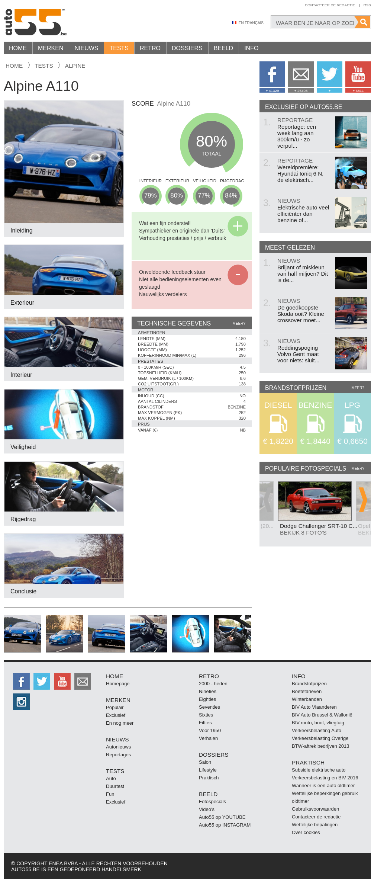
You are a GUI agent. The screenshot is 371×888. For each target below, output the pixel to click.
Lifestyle (208, 770)
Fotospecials (212, 801)
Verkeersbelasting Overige (320, 738)
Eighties (207, 699)
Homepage (118, 683)
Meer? (239, 323)
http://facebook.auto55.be (21, 681)
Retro (150, 48)
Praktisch (209, 777)
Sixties (206, 715)
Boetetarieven (307, 691)
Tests (119, 48)
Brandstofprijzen (309, 683)
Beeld (223, 48)
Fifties (205, 722)
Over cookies (306, 832)
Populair (115, 707)
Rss (367, 5)
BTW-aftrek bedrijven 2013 (320, 746)
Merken (50, 48)
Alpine (75, 65)
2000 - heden (213, 683)
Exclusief (115, 715)
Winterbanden (307, 699)
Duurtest (115, 786)
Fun (110, 794)
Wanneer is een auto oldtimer (323, 785)
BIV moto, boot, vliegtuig (318, 722)
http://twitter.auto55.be (41, 681)
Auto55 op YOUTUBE (222, 817)
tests (44, 65)
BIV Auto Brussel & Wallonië (322, 715)
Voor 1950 (210, 730)
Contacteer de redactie (330, 5)
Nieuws (86, 48)
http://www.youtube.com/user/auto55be (62, 681)
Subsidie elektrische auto (319, 770)
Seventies (209, 707)
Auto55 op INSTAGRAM (225, 825)
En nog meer (119, 723)
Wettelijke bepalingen (315, 824)
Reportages (118, 754)
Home (18, 48)
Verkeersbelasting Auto (316, 730)
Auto (111, 778)
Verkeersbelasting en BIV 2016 (325, 777)
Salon (205, 762)
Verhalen (208, 738)
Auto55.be (67, 22)
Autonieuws (118, 747)
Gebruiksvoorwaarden (315, 809)
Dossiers (187, 48)
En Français (251, 23)
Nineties (207, 691)
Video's (206, 809)
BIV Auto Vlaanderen (314, 707)
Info (251, 48)
